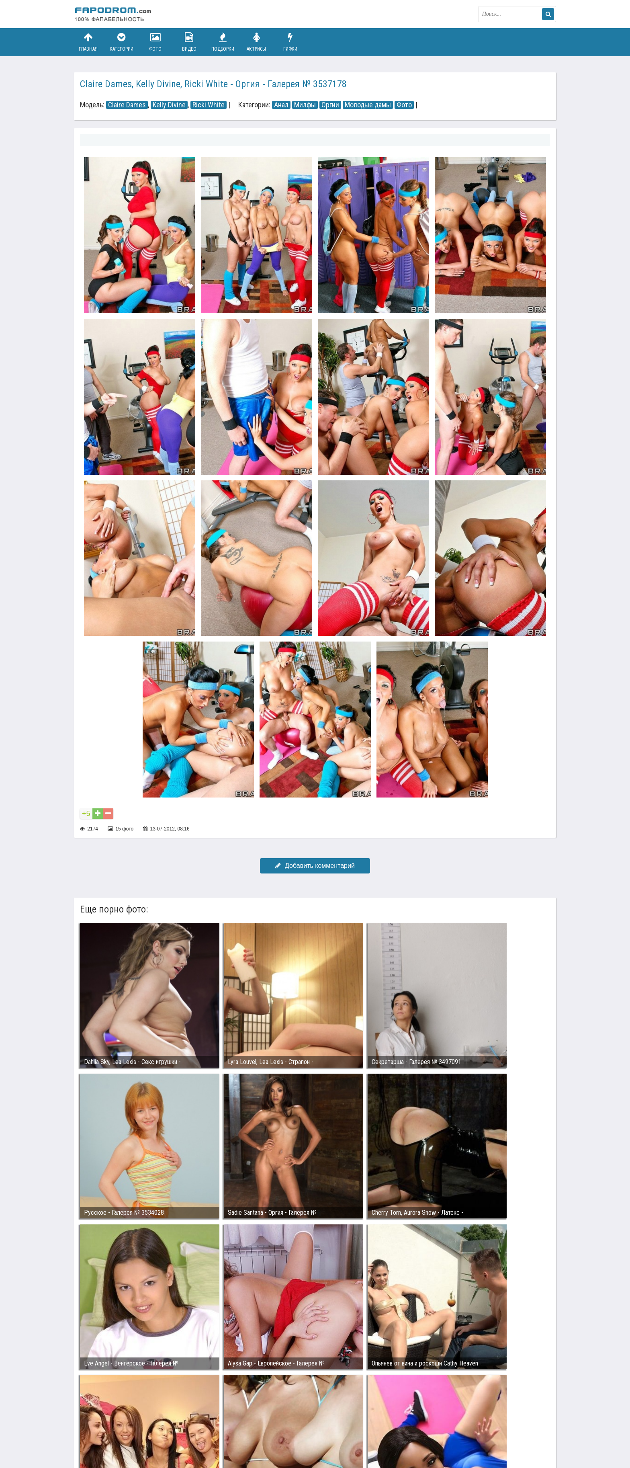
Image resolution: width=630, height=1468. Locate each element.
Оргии (330, 105)
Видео (189, 42)
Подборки (223, 42)
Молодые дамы (368, 105)
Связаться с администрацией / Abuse (123, 1424)
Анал (281, 105)
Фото (155, 42)
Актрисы (256, 42)
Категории (122, 42)
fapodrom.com (114, 14)
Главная (88, 42)
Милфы (305, 105)
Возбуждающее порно (212, 1431)
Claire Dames (127, 105)
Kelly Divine (169, 105)
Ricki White (208, 105)
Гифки (290, 42)
